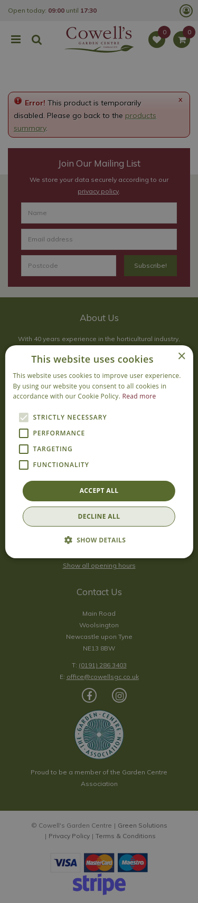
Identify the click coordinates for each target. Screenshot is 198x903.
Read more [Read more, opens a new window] (139, 396)
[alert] (99, 451)
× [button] (181, 356)
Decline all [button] (99, 516)
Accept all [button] (99, 490)
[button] (99, 540)
